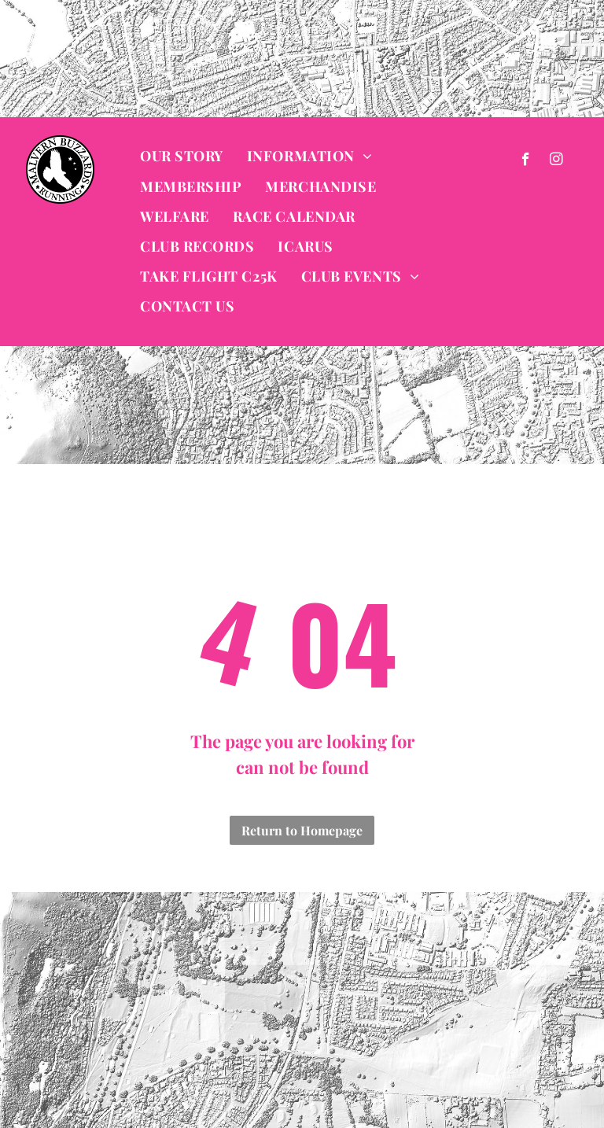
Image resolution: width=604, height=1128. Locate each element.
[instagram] (556, 161)
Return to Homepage (302, 830)
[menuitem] (181, 156)
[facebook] (526, 161)
